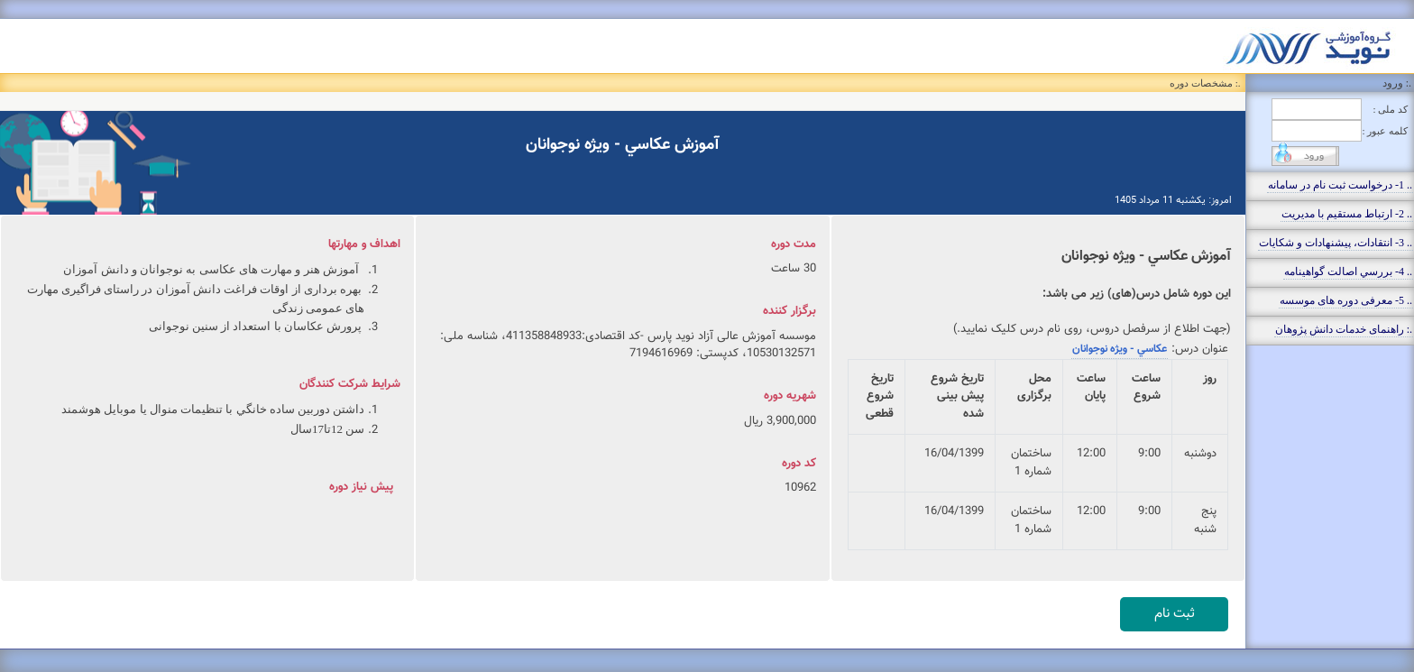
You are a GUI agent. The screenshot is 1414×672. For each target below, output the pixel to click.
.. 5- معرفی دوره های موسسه (1346, 300)
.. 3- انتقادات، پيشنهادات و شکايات (1335, 242)
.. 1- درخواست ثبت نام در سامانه (1340, 185)
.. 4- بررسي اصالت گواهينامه (1348, 271)
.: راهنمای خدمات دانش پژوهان (1343, 329)
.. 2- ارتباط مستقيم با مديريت (1346, 213)
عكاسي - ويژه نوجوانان (1119, 349)
